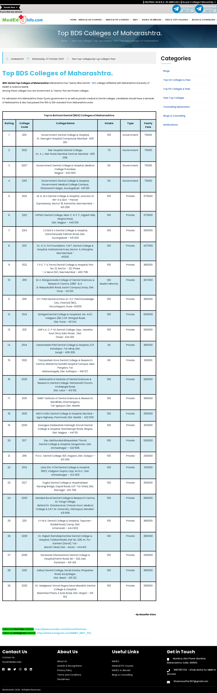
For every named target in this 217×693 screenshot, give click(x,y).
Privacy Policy (64, 670)
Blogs (166, 70)
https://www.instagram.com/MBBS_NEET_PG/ (64, 633)
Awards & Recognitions (69, 665)
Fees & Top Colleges (177, 19)
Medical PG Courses (118, 19)
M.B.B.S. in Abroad (152, 19)
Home (73, 19)
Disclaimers (63, 679)
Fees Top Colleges (173, 97)
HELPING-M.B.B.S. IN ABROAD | (166, 2)
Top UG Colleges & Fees (177, 79)
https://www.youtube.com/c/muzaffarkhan (60, 629)
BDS (94, 83)
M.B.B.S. (115, 661)
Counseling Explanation (176, 106)
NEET (136, 19)
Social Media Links (11, 661)
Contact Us (8, 657)
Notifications (170, 124)
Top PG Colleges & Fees (176, 88)
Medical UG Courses (91, 19)
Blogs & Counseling (204, 19)
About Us (62, 661)
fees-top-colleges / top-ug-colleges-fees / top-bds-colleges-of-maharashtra (115, 40)
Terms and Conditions (69, 674)
